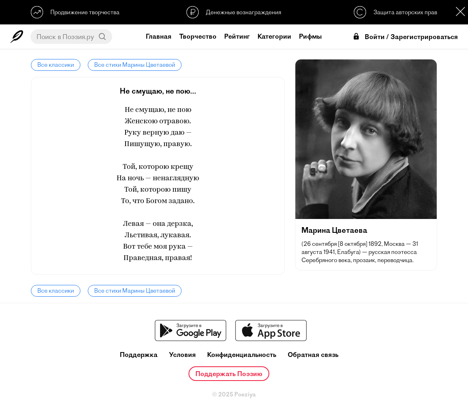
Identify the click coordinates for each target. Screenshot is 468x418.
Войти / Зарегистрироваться (405, 37)
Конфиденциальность (241, 354)
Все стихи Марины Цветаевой (134, 64)
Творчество (198, 36)
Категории (274, 36)
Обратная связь (313, 354)
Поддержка (139, 354)
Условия (182, 354)
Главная (158, 36)
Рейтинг (237, 36)
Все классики (55, 64)
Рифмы (310, 36)
